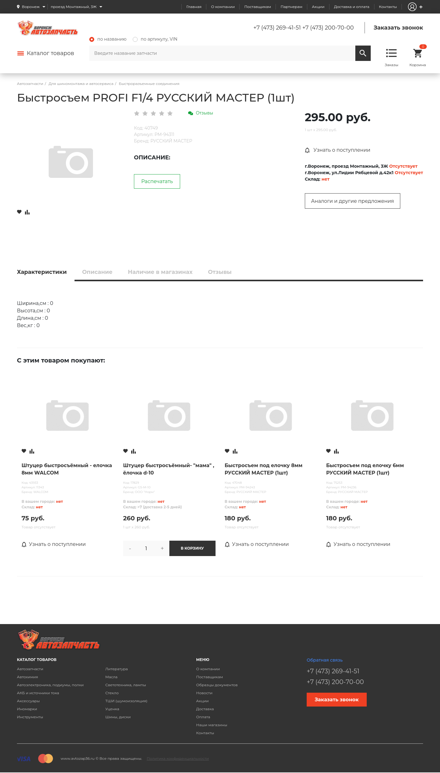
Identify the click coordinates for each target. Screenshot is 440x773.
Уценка (112, 709)
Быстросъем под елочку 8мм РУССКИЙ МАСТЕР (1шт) (264, 469)
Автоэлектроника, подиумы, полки (50, 685)
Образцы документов (217, 685)
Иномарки (27, 709)
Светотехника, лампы (125, 685)
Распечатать (157, 181)
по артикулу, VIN (155, 39)
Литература (116, 669)
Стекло (112, 693)
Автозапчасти (30, 669)
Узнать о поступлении (337, 150)
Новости (204, 693)
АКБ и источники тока (38, 693)
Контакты (388, 6)
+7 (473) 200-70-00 (328, 27)
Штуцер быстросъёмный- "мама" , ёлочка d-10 (168, 469)
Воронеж (31, 6)
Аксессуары (28, 701)
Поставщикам (257, 6)
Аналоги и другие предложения (352, 201)
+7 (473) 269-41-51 (277, 27)
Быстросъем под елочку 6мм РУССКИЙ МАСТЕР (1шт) (365, 469)
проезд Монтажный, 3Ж (74, 6)
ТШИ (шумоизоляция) (126, 701)
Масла (111, 677)
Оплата (203, 717)
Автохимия (27, 677)
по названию (108, 39)
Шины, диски (118, 717)
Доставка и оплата (351, 6)
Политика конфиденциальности (178, 758)
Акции (318, 6)
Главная (193, 6)
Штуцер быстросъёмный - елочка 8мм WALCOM (67, 469)
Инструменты (30, 717)
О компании (223, 6)
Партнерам (291, 6)
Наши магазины (211, 725)
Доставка (205, 709)
